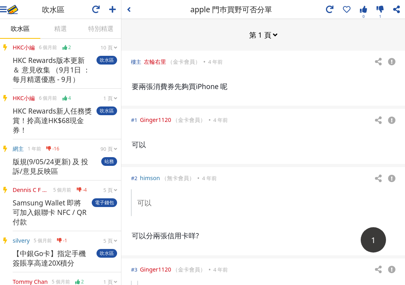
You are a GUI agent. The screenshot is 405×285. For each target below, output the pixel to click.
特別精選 (101, 28)
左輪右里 (155, 61)
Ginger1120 (155, 119)
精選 (60, 28)
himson (150, 177)
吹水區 (20, 28)
